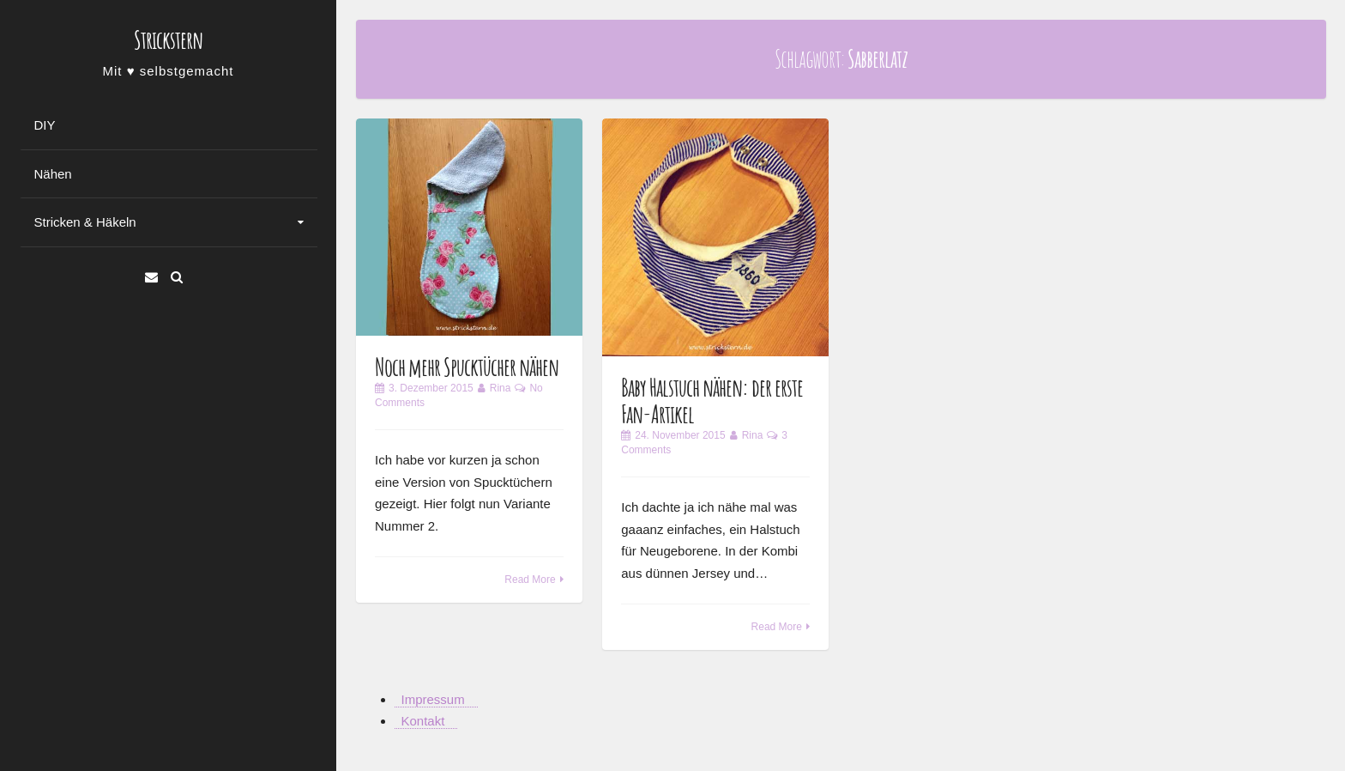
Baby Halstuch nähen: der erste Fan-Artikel (712, 401)
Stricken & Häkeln (85, 222)
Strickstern (168, 40)
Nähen (53, 174)
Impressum (433, 699)
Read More (529, 580)
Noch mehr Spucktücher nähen (466, 367)
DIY (45, 125)
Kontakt (423, 720)
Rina (500, 388)
